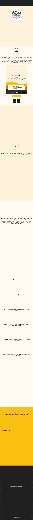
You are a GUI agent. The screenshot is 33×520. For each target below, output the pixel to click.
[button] (30, 3)
